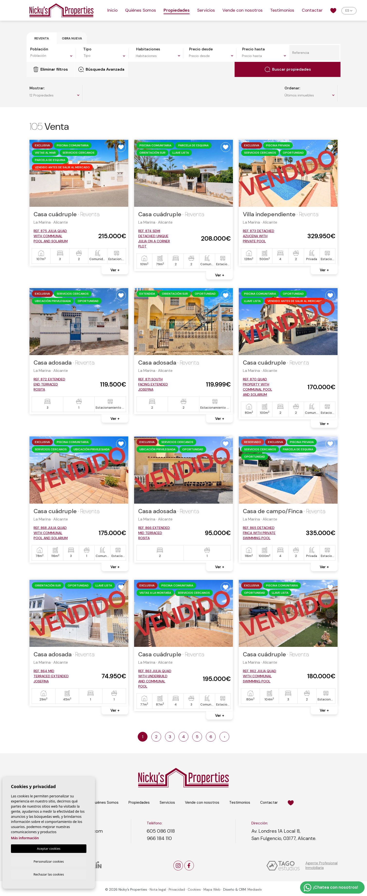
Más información (25, 837)
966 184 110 (159, 838)
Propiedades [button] (177, 10)
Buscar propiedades (288, 69)
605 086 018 (161, 831)
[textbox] (52, 55)
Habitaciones (148, 49)
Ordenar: (292, 88)
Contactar (312, 10)
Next (122, 173)
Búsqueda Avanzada (101, 69)
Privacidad (177, 889)
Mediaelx (255, 889)
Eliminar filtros (50, 69)
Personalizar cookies (49, 860)
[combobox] (52, 56)
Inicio (112, 10)
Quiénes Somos (140, 10)
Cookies (194, 889)
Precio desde (201, 49)
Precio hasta (253, 49)
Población (39, 49)
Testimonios (282, 10)
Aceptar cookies (48, 848)
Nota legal (158, 889)
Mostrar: (37, 88)
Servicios (206, 10)
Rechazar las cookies (48, 874)
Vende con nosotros (242, 10)
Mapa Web (211, 889)
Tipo (87, 49)
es (347, 10)
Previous (35, 173)
